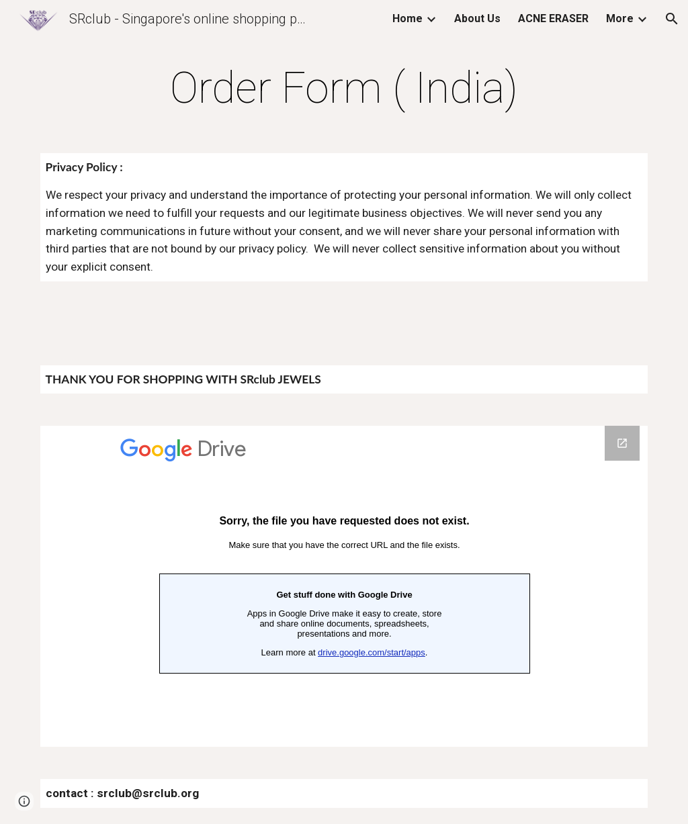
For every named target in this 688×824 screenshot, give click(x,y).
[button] (672, 19)
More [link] (620, 18)
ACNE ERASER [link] (553, 18)
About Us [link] (477, 18)
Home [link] (407, 18)
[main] (344, 88)
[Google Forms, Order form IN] (344, 586)
